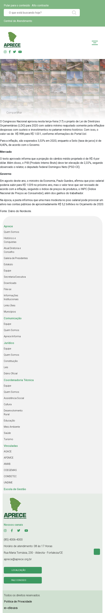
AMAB (7, 464)
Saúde (7, 433)
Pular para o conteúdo (17, 5)
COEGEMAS (10, 470)
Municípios (10, 311)
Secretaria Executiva (15, 276)
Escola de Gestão (15, 489)
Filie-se (7, 289)
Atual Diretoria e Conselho (12, 250)
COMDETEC (10, 476)
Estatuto (8, 264)
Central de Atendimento (18, 21)
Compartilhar (14, 112)
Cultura (8, 404)
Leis (6, 367)
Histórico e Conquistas (10, 240)
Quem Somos (11, 232)
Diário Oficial (10, 373)
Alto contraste (40, 5)
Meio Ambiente (12, 426)
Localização (19, 570)
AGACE (8, 451)
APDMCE (8, 457)
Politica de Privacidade (18, 601)
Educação (9, 420)
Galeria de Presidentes (16, 258)
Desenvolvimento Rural (13, 412)
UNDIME (8, 482)
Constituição (11, 361)
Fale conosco (18, 580)
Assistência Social (14, 398)
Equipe (7, 270)
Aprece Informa (12, 336)
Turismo (8, 439)
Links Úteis (9, 305)
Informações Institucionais (11, 297)
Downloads (10, 283)
